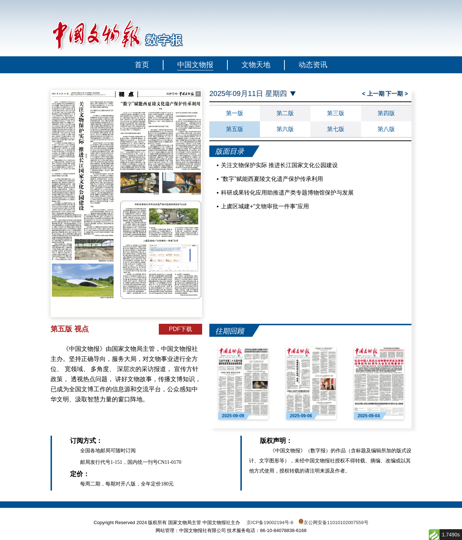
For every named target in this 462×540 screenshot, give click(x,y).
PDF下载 (180, 329)
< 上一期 (373, 94)
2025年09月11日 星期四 (248, 93)
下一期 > (396, 94)
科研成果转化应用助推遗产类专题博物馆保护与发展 (287, 193)
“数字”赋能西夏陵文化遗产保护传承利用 (272, 179)
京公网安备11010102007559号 (336, 522)
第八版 (386, 129)
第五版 (234, 129)
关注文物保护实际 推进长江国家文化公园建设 (279, 165)
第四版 (386, 113)
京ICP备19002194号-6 (270, 522)
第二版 (285, 113)
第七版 (335, 129)
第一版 (234, 113)
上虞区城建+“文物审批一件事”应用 (265, 206)
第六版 (285, 129)
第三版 (335, 113)
